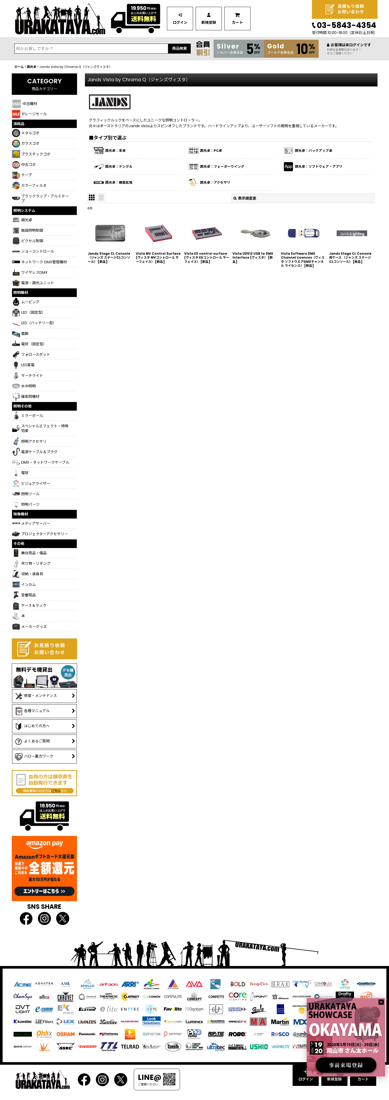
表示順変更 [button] (244, 198)
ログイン (180, 22)
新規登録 (208, 22)
